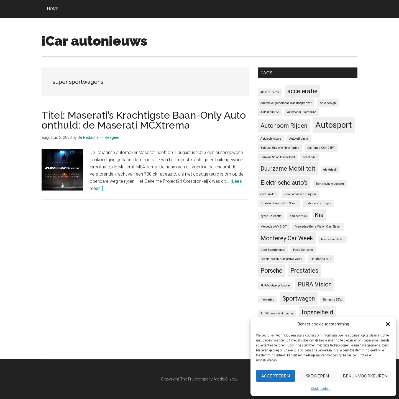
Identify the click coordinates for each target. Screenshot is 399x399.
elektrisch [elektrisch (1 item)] (330, 169)
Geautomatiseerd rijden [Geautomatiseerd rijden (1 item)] (300, 194)
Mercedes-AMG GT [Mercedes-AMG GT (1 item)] (273, 226)
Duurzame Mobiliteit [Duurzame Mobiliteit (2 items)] (287, 168)
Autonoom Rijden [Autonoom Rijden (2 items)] (283, 125)
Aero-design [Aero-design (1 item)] (328, 103)
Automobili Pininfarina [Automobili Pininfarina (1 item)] (301, 112)
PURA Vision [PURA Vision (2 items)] (315, 284)
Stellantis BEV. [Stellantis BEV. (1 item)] (332, 299)
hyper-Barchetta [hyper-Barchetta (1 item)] (271, 216)
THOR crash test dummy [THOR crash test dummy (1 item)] (276, 313)
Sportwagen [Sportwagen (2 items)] (298, 298)
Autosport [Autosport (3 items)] (333, 125)
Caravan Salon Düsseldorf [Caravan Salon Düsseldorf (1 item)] (277, 157)
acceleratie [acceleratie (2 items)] (302, 91)
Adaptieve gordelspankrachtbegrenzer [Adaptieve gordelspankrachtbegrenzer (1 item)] (286, 103)
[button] (388, 324)
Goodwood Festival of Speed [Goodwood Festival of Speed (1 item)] (278, 203)
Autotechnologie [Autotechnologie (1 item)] (270, 138)
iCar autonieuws (94, 41)
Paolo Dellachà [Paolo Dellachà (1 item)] (303, 250)
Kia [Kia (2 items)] (319, 215)
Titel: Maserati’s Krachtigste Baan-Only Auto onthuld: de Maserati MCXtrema (144, 120)
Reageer (112, 137)
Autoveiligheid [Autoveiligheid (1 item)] (298, 138)
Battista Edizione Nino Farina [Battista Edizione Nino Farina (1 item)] (279, 148)
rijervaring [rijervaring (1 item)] (267, 299)
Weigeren (317, 376)
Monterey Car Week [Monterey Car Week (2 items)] (286, 238)
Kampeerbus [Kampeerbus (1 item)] (298, 216)
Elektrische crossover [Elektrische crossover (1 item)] (330, 184)
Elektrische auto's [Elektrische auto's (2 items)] (284, 182)
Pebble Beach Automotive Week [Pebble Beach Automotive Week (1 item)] (281, 259)
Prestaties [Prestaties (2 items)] (304, 270)
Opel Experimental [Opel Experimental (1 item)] (272, 250)
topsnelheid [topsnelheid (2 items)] (317, 312)
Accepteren (275, 376)
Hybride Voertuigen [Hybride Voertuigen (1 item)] (318, 203)
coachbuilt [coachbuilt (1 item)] (309, 157)
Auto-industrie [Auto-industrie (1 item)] (269, 112)
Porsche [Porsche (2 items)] (271, 270)
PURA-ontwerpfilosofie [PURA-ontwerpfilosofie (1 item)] (275, 285)
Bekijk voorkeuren (365, 376)
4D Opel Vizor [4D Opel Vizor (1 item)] (269, 92)
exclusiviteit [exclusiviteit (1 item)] (268, 194)
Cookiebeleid (321, 389)
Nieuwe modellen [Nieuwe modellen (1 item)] (332, 239)
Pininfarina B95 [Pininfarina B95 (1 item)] (320, 259)
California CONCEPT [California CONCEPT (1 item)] (321, 148)
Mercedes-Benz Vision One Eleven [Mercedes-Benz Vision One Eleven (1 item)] (318, 226)
